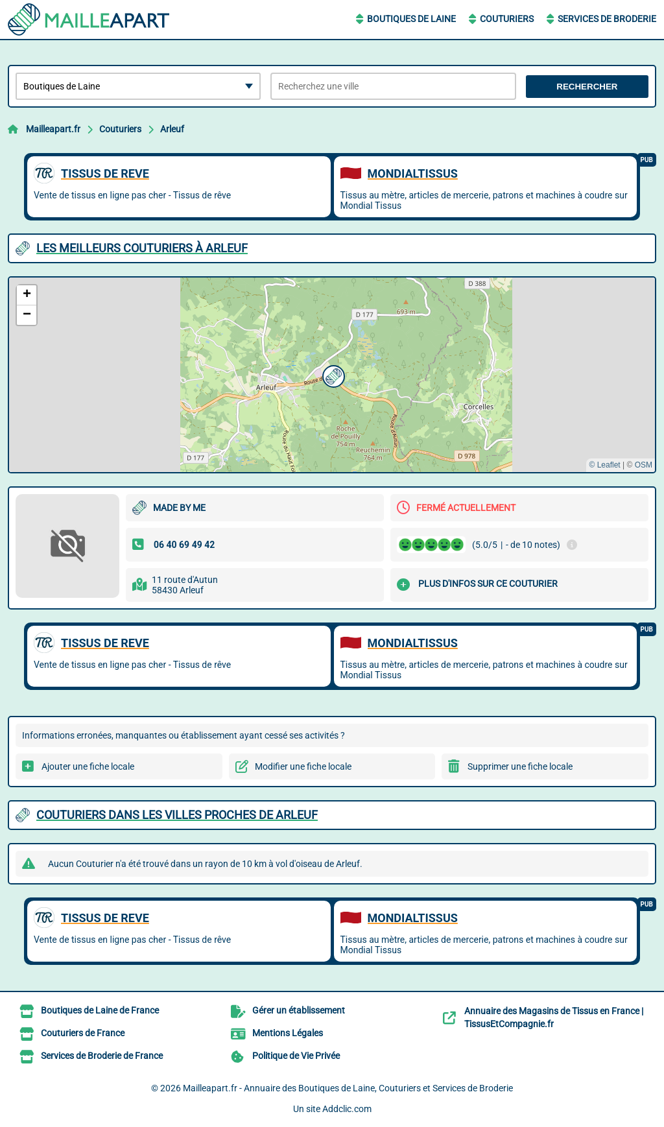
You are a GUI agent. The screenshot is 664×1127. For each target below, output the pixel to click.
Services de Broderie (607, 19)
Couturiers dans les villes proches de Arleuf (177, 815)
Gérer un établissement (298, 1010)
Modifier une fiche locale (303, 766)
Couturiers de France (82, 1033)
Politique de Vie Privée (296, 1055)
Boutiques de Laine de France (100, 1010)
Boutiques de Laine (411, 19)
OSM (643, 464)
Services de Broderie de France (102, 1055)
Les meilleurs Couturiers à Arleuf (142, 248)
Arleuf (172, 129)
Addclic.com (347, 1109)
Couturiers (507, 19)
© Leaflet (604, 464)
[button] (332, 375)
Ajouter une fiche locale (88, 766)
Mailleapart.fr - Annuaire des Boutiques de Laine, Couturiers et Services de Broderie (348, 1088)
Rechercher (586, 86)
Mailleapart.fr (53, 129)
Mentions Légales (287, 1033)
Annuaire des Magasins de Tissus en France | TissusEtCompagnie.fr (553, 1017)
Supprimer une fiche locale (520, 766)
